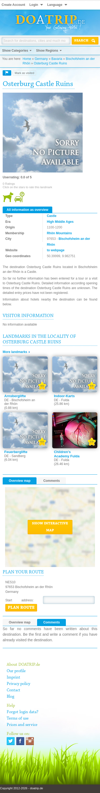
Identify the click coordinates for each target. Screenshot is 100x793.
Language (54, 5)
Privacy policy (18, 684)
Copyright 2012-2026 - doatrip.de (21, 788)
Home (27, 59)
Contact (13, 690)
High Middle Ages (60, 222)
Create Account (13, 5)
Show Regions (47, 50)
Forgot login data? (22, 712)
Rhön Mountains (59, 233)
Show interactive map (50, 527)
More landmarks (15, 352)
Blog (10, 697)
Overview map (19, 481)
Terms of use (18, 718)
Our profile (16, 671)
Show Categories (15, 50)
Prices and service (22, 725)
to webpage (56, 250)
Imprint (13, 677)
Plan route (21, 608)
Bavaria (56, 59)
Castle (52, 216)
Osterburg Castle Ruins (50, 63)
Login (33, 5)
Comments (51, 481)
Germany (41, 59)
